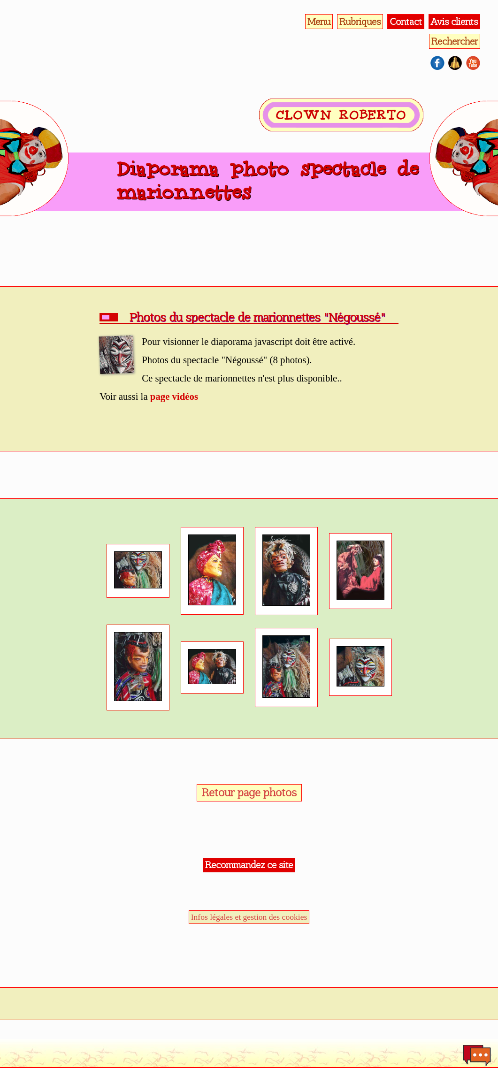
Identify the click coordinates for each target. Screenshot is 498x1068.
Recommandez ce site (249, 864)
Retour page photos (249, 792)
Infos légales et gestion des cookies (249, 917)
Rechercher (454, 41)
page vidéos (174, 396)
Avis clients (454, 21)
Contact (406, 21)
